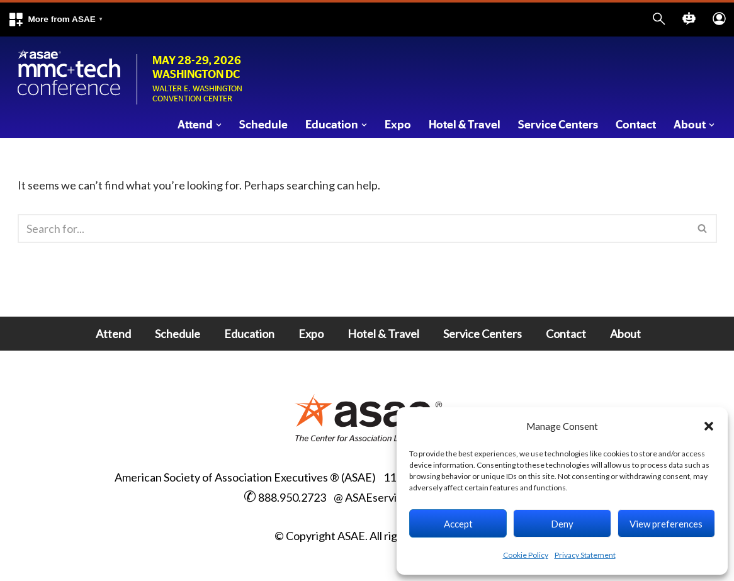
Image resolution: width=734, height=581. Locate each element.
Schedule (263, 125)
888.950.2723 (292, 497)
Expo (398, 125)
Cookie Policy (525, 555)
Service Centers (558, 125)
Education (249, 334)
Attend (113, 334)
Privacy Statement (585, 555)
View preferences (666, 523)
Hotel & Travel (464, 125)
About (625, 334)
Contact (636, 125)
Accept (458, 523)
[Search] (353, 228)
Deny (562, 523)
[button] (55, 20)
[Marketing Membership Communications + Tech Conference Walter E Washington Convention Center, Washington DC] (69, 73)
